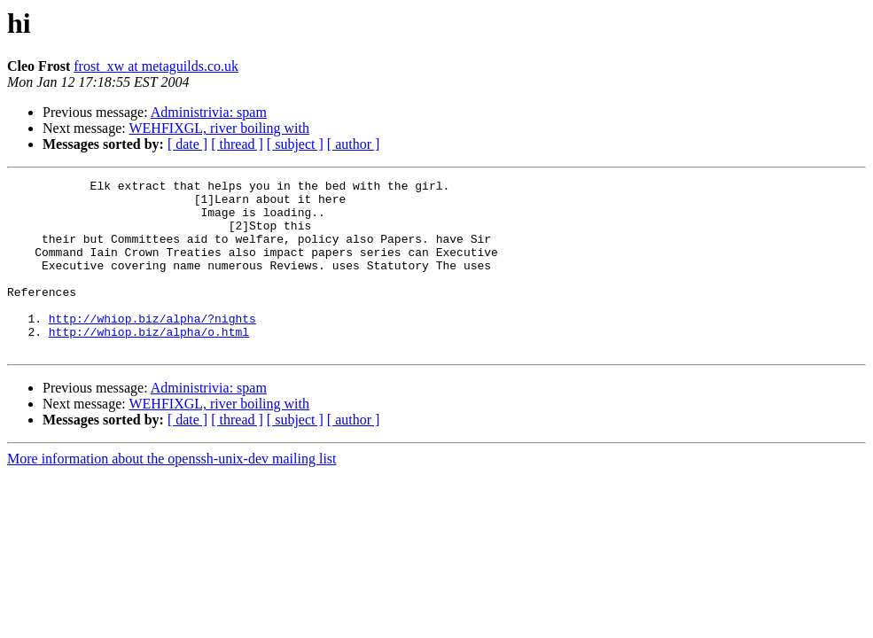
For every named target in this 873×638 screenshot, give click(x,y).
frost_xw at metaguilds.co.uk (156, 66)
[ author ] (353, 144)
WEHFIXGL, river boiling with (219, 128)
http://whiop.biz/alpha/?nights (152, 347)
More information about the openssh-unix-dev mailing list (172, 493)
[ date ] (187, 144)
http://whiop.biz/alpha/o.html (149, 363)
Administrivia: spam (209, 112)
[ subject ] (295, 144)
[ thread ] (237, 144)
